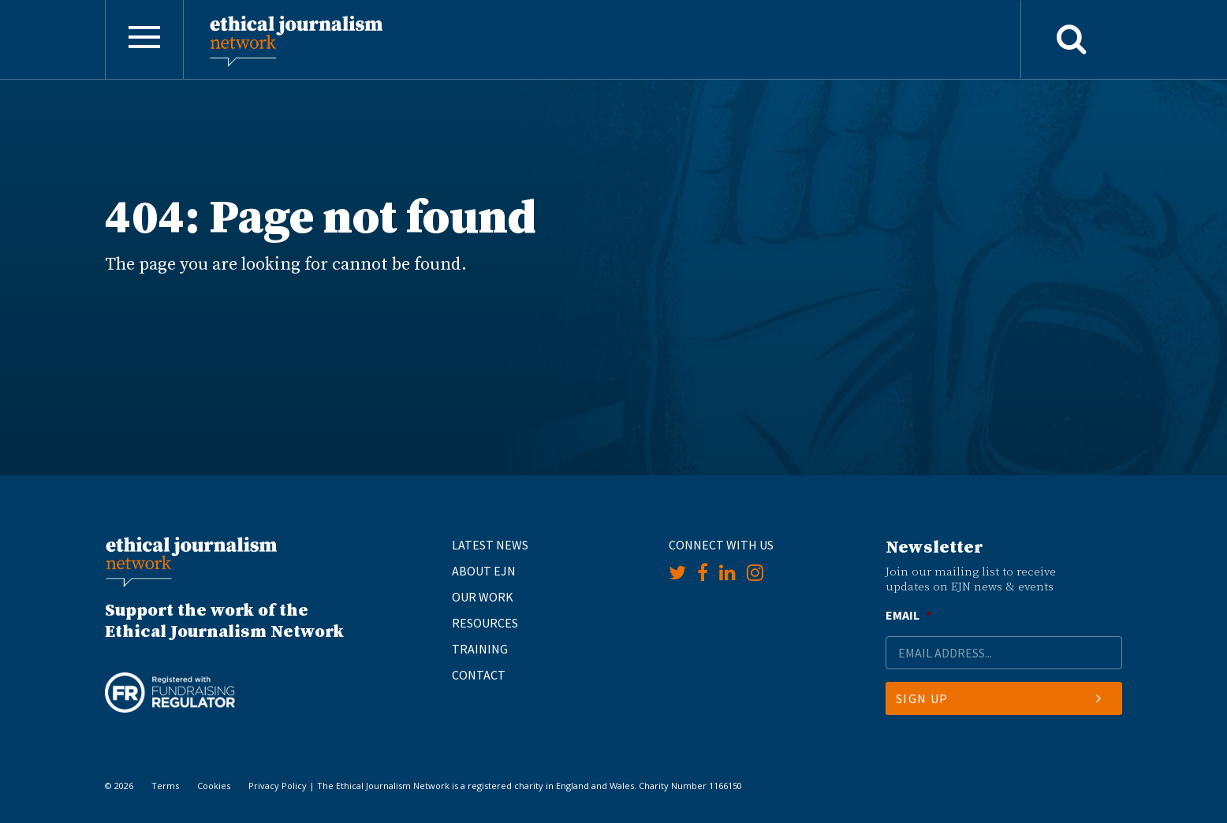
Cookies (213, 785)
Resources (485, 623)
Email (908, 615)
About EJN (484, 571)
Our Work (482, 597)
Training (480, 649)
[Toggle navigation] (144, 39)
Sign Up (999, 698)
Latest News (490, 545)
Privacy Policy (277, 785)
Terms (165, 785)
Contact (478, 675)
